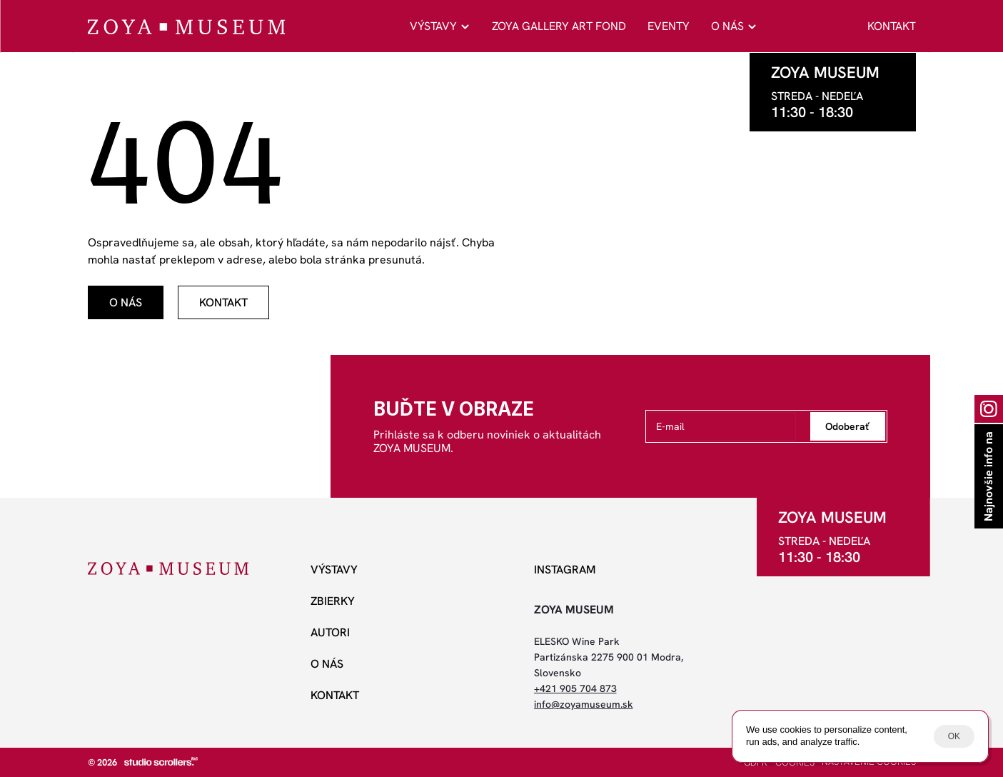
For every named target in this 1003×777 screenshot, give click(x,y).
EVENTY (668, 26)
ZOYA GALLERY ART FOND (559, 26)
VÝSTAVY (433, 26)
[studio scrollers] (161, 761)
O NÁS (727, 26)
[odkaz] (125, 302)
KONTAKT (891, 26)
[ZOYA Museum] (187, 26)
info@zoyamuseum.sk (583, 704)
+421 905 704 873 (575, 688)
